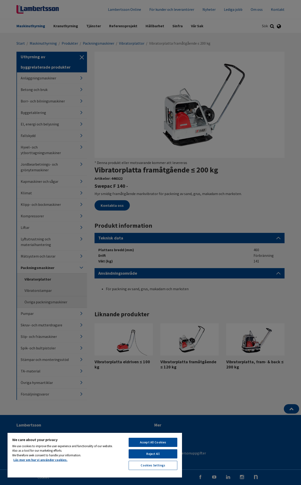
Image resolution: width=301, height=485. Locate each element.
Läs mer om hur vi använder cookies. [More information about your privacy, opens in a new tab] (40, 460)
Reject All (152, 454)
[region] (95, 454)
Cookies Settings (153, 465)
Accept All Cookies (153, 442)
